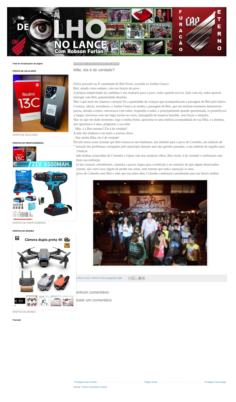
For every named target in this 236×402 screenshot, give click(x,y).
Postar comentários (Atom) (94, 387)
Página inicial (150, 382)
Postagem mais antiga (215, 382)
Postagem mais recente (85, 382)
